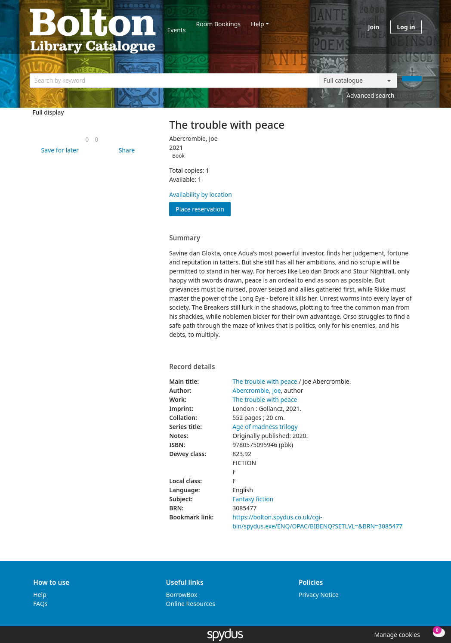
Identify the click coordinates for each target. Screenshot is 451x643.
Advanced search (370, 95)
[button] (58, 150)
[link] (87, 139)
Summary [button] (184, 238)
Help (257, 24)
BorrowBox (182, 594)
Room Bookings (218, 24)
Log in (406, 27)
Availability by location (200, 194)
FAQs (40, 604)
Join (373, 27)
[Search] (412, 78)
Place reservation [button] (203, 208)
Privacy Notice (319, 594)
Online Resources (190, 604)
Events (176, 30)
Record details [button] (192, 367)
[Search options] (358, 80)
